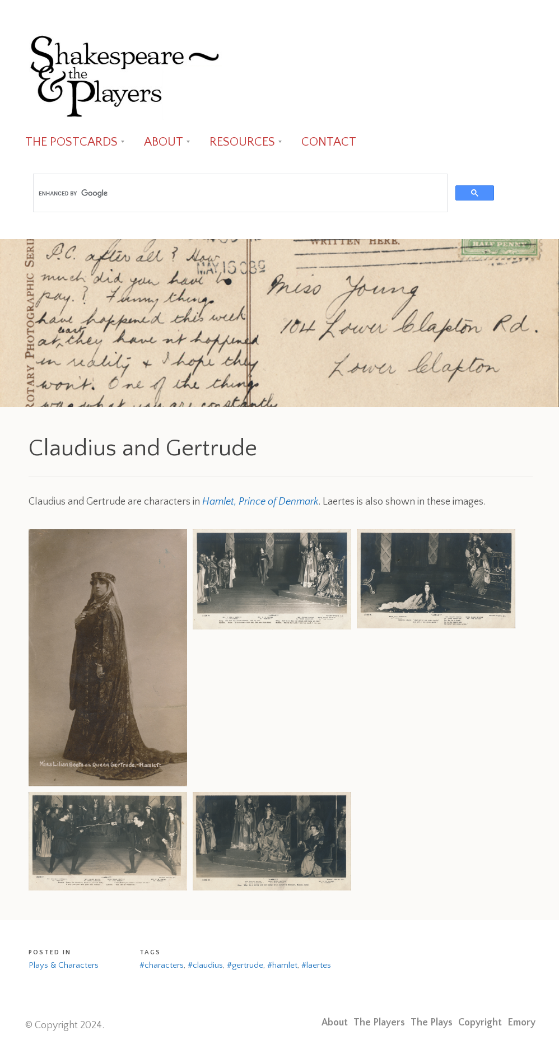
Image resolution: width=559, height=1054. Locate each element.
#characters (161, 965)
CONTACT (328, 142)
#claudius (205, 965)
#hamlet (282, 965)
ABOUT (163, 142)
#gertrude (245, 965)
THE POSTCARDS (71, 142)
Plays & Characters (64, 965)
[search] (239, 193)
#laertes (316, 965)
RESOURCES (242, 142)
